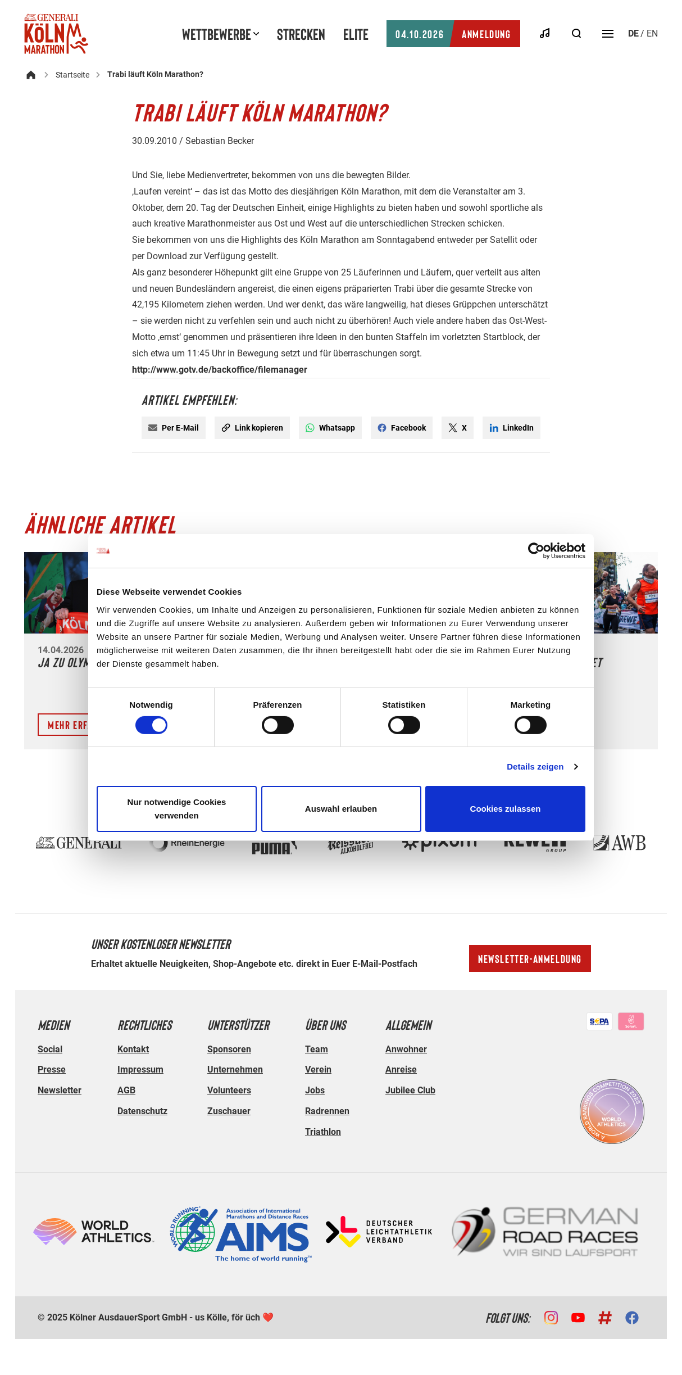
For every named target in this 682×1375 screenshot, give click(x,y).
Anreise (401, 1069)
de (633, 33)
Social (50, 1049)
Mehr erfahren (81, 724)
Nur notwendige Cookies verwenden (177, 808)
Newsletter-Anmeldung (530, 958)
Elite (356, 33)
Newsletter (59, 1090)
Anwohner (406, 1049)
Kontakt (133, 1049)
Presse (52, 1069)
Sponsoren (229, 1049)
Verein (318, 1069)
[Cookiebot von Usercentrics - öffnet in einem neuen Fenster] (536, 550)
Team (316, 1049)
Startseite (72, 74)
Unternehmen (235, 1069)
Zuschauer (229, 1111)
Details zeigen (535, 766)
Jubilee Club (410, 1090)
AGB (126, 1090)
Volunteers (229, 1090)
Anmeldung (453, 34)
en (652, 33)
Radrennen (327, 1111)
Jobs (315, 1090)
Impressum (140, 1069)
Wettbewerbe (216, 33)
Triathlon (323, 1132)
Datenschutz (142, 1111)
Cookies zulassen (505, 808)
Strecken (301, 33)
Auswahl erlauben (341, 808)
